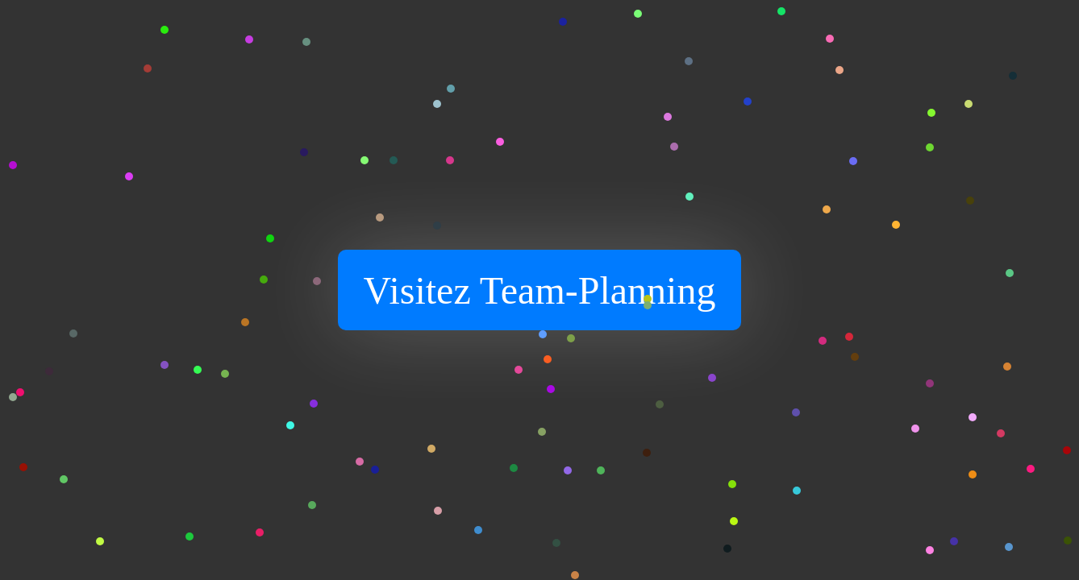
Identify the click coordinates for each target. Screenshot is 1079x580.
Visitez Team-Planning (540, 290)
